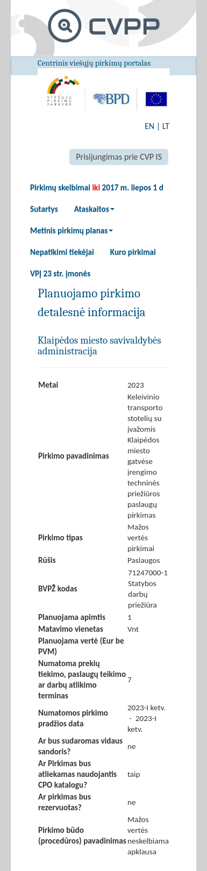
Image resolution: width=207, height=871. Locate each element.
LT (165, 126)
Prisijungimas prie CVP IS (119, 157)
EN (149, 126)
